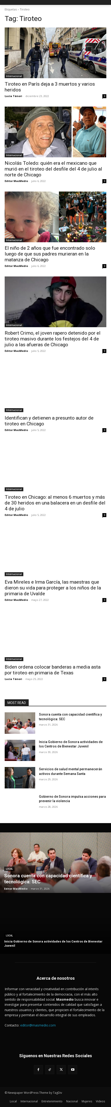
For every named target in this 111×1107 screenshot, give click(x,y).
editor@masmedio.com (38, 1025)
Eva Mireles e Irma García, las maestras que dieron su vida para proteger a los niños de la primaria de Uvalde (53, 587)
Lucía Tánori (13, 96)
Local (9, 869)
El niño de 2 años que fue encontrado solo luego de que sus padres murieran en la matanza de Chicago (50, 253)
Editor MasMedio (16, 181)
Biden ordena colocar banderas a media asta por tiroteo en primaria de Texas (53, 670)
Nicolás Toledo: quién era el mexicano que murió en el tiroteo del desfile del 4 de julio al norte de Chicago (53, 169)
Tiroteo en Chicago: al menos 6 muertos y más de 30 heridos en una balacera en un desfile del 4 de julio (55, 502)
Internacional (14, 76)
